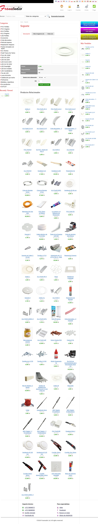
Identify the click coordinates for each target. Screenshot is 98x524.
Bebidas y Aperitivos (7, 82)
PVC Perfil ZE (70, 211)
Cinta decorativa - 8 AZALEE (70, 319)
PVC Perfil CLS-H (56, 109)
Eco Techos (4, 51)
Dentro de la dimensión (30, 77)
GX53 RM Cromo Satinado (90, 106)
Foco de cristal (5, 55)
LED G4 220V (5, 57)
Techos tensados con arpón (89, 30)
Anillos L (27, 276)
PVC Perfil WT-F (89, 145)
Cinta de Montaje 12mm (28, 191)
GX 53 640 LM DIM (90, 138)
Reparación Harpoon (7, 44)
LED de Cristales (6, 68)
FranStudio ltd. (29, 515)
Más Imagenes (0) (38, 34)
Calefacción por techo (8, 77)
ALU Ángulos (5, 33)
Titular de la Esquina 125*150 (56, 235)
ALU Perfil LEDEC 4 (27, 495)
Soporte (7, 94)
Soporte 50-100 (89, 73)
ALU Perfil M (70, 149)
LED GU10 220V (6, 62)
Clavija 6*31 (70, 340)
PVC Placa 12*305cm (42, 212)
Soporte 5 (27, 234)
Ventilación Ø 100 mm (27, 453)
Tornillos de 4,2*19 (90, 92)
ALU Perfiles (5, 31)
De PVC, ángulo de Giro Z (41, 150)
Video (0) (50, 34)
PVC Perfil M (27, 149)
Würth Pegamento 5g (56, 362)
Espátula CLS (42, 171)
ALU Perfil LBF (41, 340)
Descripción (26, 34)
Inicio (21, 22)
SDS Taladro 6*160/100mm (70, 411)
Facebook (62, 510)
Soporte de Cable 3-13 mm (27, 256)
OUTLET (4, 86)
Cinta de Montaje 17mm (42, 191)
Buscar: (2, 16)
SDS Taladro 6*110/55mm (56, 411)
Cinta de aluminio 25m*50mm (70, 235)
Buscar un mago (64, 513)
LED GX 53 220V (6, 64)
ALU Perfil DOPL (56, 190)
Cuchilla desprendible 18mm (42, 474)
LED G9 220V (5, 60)
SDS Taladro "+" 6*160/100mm (42, 432)
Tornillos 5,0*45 (41, 361)
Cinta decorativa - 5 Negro (70, 129)
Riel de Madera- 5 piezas (27, 386)
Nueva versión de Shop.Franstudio (89, 24)
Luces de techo (6, 75)
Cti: (36, 81)
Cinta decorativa (6, 40)
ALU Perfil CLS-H (27, 128)
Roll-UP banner (56, 319)
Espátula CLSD (56, 171)
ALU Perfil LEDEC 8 (27, 319)
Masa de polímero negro (70, 474)
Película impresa (6, 42)
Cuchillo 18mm (56, 452)
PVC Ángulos (5, 29)
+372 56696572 (30, 507)
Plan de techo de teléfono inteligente (89, 37)
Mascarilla (70, 385)
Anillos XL (42, 298)
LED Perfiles (5, 36)
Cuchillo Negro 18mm (27, 474)
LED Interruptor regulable (56, 474)
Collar (27, 410)
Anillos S (27, 109)
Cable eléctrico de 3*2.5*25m (42, 235)
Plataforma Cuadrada (70, 277)
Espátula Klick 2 (70, 431)
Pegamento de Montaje (70, 298)
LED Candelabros (6, 71)
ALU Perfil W (27, 171)
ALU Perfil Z (56, 149)
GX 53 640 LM (89, 125)
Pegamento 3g (70, 171)
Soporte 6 (27, 298)
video (61, 507)
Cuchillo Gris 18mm (70, 452)
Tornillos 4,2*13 (41, 255)
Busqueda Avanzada (57, 16)
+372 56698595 (30, 510)
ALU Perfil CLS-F (42, 128)
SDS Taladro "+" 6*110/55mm (27, 432)
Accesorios (4, 38)
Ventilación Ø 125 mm (42, 453)
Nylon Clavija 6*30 (56, 340)
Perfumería (4, 80)
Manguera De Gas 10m (27, 212)
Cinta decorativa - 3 (56, 128)
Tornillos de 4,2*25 (27, 361)
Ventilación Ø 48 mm (70, 190)
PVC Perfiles (5, 27)
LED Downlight (6, 66)
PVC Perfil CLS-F (70, 109)
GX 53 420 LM (89, 86)
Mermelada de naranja (27, 341)
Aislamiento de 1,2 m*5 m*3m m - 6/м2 (56, 256)
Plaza (56, 276)
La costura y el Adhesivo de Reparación (56, 213)
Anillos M (56, 385)
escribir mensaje (30, 513)
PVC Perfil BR (56, 431)
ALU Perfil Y (56, 298)
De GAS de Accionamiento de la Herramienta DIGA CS (70, 364)
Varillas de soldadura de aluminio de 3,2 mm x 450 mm (42, 388)
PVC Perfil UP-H (42, 109)
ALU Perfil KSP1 (42, 319)
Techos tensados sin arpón (7, 47)
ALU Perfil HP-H (42, 276)
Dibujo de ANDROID (65, 515)
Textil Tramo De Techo (8, 53)
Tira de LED (5, 73)
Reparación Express (70, 255)
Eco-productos (5, 84)
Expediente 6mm (42, 410)
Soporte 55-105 (89, 119)
